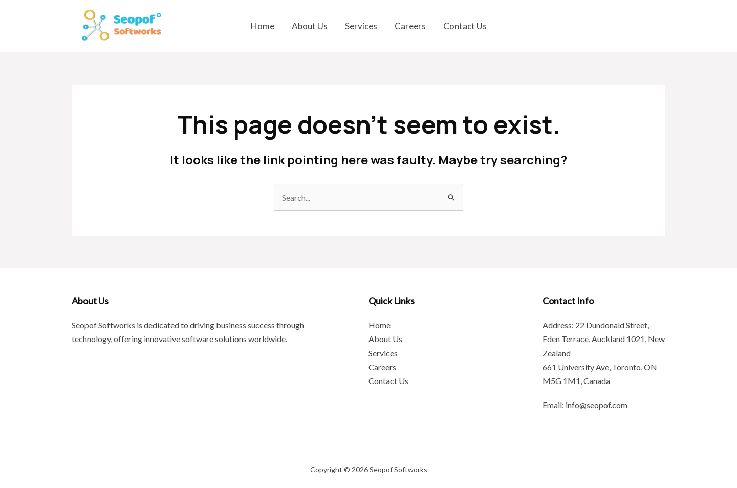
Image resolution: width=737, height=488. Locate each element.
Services (361, 25)
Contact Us (465, 25)
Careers (410, 25)
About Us (310, 25)
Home (262, 25)
